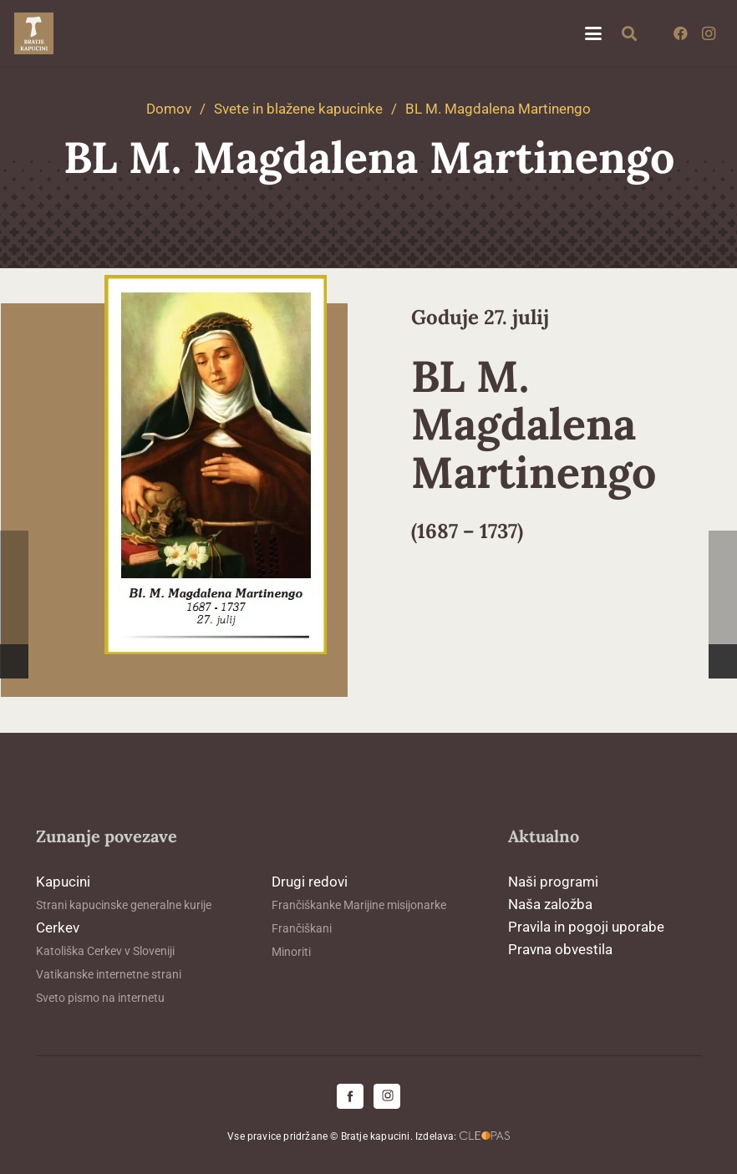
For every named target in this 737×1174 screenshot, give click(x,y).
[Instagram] (708, 33)
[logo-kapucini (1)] (33, 33)
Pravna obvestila (560, 949)
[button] (592, 33)
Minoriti (291, 951)
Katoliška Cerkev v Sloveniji (105, 951)
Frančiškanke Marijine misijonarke (359, 905)
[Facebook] (680, 33)
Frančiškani (302, 928)
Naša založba (550, 904)
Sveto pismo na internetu (100, 997)
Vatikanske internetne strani (108, 974)
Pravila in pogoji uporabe (586, 926)
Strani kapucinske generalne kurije (123, 905)
